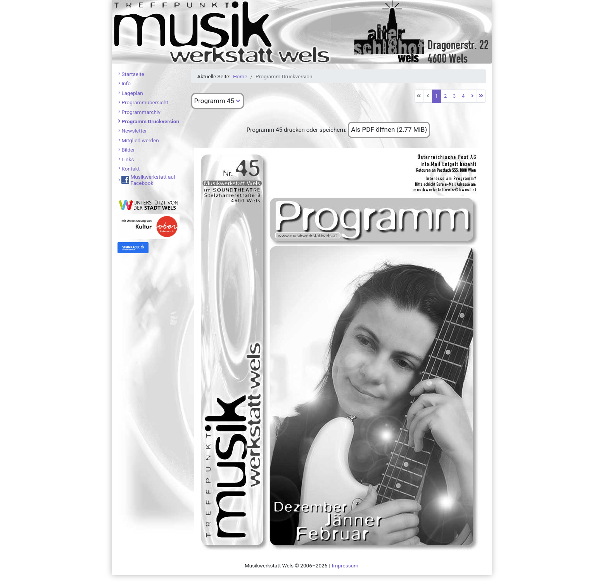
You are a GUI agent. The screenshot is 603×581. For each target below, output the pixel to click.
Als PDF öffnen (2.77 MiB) (389, 129)
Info (126, 83)
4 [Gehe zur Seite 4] (463, 96)
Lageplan (132, 93)
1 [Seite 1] (436, 96)
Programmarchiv (140, 112)
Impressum (345, 565)
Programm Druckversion (150, 121)
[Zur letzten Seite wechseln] (481, 96)
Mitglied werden (140, 140)
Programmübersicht (144, 102)
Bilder (128, 150)
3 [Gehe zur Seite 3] (454, 96)
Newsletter (134, 131)
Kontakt (130, 169)
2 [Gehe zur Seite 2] (445, 96)
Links (127, 159)
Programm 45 (214, 101)
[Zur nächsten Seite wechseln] (472, 96)
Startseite (132, 74)
